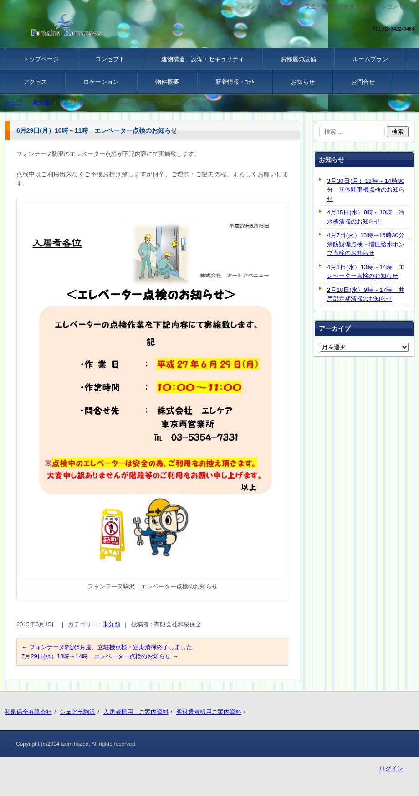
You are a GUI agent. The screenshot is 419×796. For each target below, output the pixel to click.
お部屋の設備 (298, 59)
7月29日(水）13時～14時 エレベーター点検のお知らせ (100, 656)
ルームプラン (370, 59)
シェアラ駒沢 (77, 711)
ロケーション (101, 81)
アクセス (35, 81)
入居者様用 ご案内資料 (136, 711)
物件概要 (167, 81)
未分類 (111, 624)
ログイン (391, 768)
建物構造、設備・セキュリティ (202, 59)
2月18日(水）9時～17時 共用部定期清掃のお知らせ (365, 294)
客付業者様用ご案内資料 (208, 711)
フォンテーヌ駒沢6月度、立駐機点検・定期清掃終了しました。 (109, 647)
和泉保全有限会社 (28, 711)
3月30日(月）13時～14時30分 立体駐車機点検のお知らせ (365, 189)
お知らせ (303, 81)
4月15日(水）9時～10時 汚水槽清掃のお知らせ (365, 217)
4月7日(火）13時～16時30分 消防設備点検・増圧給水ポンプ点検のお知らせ (368, 244)
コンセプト (110, 59)
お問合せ (363, 81)
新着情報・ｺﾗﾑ (235, 81)
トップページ (41, 59)
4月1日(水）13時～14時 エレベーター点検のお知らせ (365, 272)
